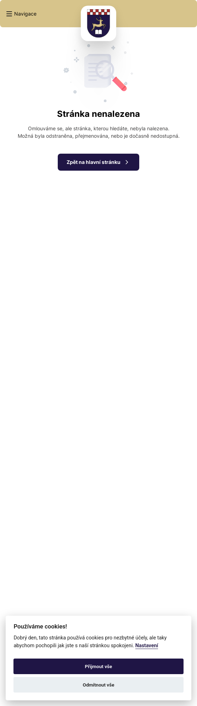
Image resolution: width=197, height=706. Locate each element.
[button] (21, 14)
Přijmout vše (98, 666)
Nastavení (146, 646)
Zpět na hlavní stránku (98, 162)
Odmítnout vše (98, 685)
